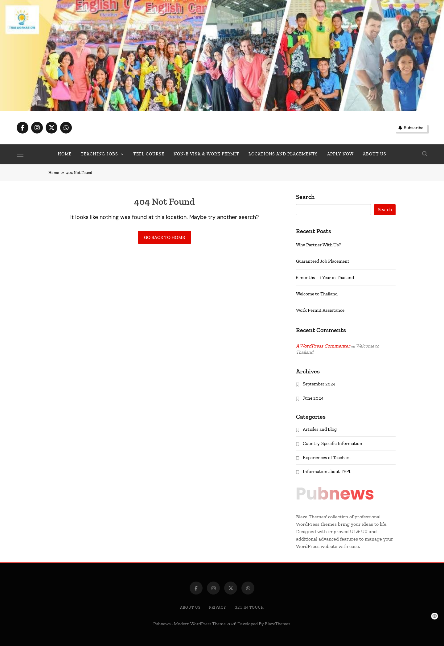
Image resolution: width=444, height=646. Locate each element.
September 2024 (319, 384)
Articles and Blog (320, 429)
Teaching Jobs (99, 154)
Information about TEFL (327, 471)
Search (305, 196)
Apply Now (340, 154)
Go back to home (164, 237)
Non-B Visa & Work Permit (206, 154)
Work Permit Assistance (320, 310)
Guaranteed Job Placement (322, 261)
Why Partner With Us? (318, 245)
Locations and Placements (283, 154)
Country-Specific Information (332, 443)
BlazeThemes (277, 624)
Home (65, 154)
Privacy (217, 607)
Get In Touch (249, 607)
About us (374, 154)
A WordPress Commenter (323, 346)
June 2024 (313, 398)
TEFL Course (148, 154)
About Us (190, 607)
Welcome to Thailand (317, 294)
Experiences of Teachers (327, 457)
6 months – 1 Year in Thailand (325, 277)
